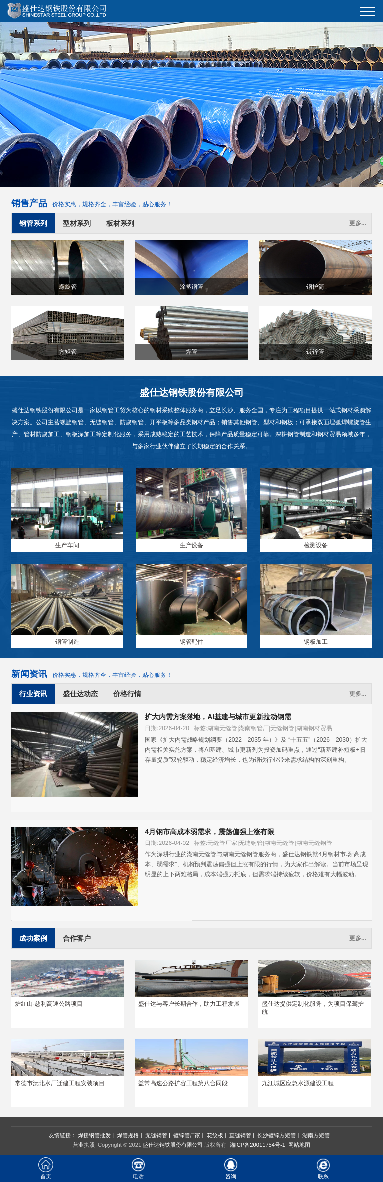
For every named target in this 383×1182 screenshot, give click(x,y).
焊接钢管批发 (94, 1135)
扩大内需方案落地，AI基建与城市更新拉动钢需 (218, 717)
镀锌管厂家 (186, 1135)
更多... (357, 223)
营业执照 (84, 1145)
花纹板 (215, 1135)
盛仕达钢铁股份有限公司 (173, 1145)
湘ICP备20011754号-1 (256, 1145)
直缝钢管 (240, 1135)
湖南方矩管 (316, 1135)
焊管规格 (128, 1135)
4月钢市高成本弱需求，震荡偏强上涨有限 (209, 832)
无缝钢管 (156, 1135)
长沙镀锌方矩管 (276, 1135)
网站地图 (299, 1145)
